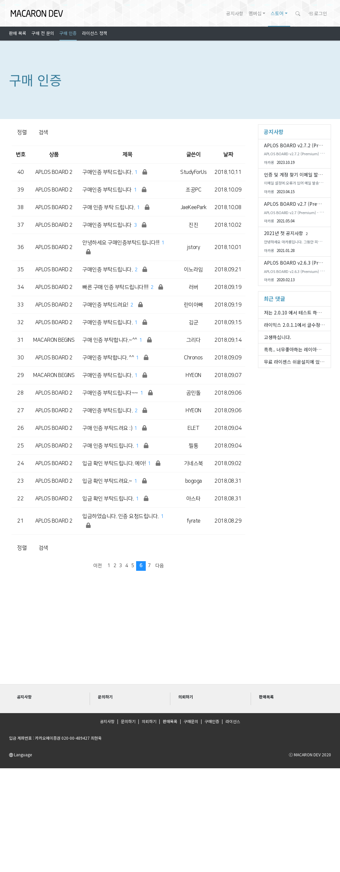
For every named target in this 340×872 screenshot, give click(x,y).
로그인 (317, 13)
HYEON (193, 375)
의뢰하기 (149, 721)
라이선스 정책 (94, 33)
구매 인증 (68, 33)
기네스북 (193, 463)
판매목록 (170, 721)
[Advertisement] (170, 632)
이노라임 (193, 270)
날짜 (228, 155)
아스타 (193, 499)
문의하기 (128, 721)
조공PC (193, 190)
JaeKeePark (194, 207)
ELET (193, 428)
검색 (43, 132)
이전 (97, 565)
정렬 (22, 132)
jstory (193, 247)
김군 (193, 322)
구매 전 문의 (43, 33)
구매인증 (212, 721)
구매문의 (191, 721)
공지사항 (234, 13)
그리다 (193, 340)
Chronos (193, 358)
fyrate (194, 521)
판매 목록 (17, 33)
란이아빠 (193, 305)
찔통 (193, 446)
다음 (159, 565)
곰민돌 (193, 393)
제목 (127, 155)
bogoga (193, 481)
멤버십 (255, 13)
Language (20, 754)
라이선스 (232, 721)
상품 (54, 155)
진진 (193, 225)
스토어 (277, 13)
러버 (193, 287)
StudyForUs (193, 172)
